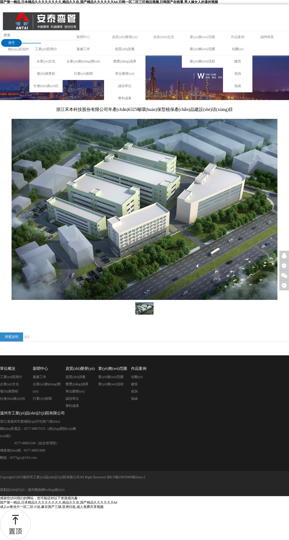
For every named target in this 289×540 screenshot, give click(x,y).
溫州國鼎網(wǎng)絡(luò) (46, 490)
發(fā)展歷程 (46, 73)
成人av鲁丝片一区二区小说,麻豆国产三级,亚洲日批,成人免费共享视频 (52, 507)
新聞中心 (83, 37)
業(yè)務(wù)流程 (202, 61)
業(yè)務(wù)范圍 (202, 37)
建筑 (237, 61)
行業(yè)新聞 (83, 73)
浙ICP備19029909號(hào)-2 (126, 477)
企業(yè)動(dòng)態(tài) (83, 61)
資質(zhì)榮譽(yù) (125, 37)
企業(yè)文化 (46, 61)
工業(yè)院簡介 (46, 49)
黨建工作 (83, 49)
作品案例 (237, 37)
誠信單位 (124, 86)
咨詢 (237, 73)
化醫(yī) (237, 49)
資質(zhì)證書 (125, 49)
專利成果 (124, 98)
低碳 (237, 86)
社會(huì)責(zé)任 (46, 86)
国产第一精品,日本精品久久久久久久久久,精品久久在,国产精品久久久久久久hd (58, 502)
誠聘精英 (267, 37)
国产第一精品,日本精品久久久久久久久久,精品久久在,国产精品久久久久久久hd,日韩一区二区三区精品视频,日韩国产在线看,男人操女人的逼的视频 (109, 2)
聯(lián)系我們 (18, 49)
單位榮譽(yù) (124, 73)
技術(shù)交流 (163, 37)
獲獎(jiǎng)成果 (124, 61)
